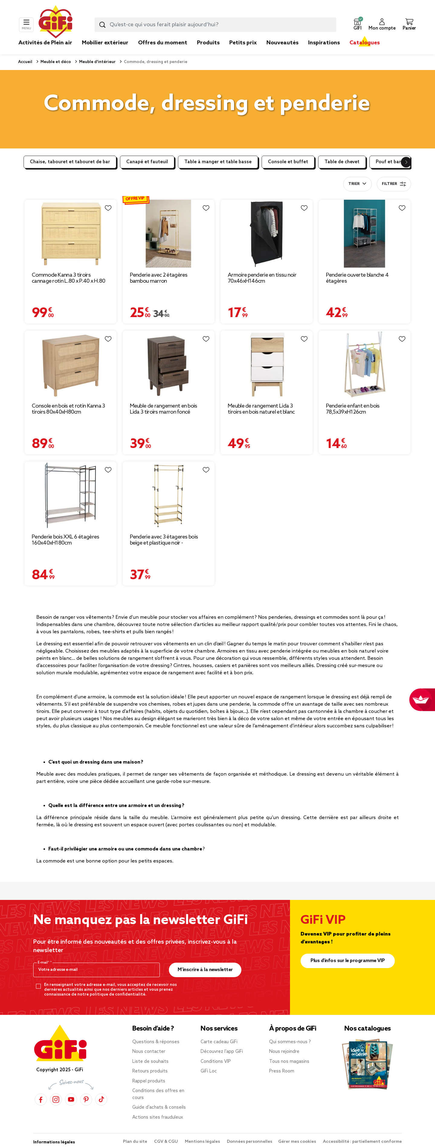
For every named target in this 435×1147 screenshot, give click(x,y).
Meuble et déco (55, 62)
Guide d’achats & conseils (159, 1107)
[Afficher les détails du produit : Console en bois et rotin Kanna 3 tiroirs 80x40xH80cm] (70, 365)
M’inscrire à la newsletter (205, 970)
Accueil (25, 62)
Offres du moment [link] (162, 43)
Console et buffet (288, 162)
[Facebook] (41, 1099)
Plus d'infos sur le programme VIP (348, 961)
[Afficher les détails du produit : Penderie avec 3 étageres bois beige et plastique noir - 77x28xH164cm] (169, 495)
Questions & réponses (155, 1042)
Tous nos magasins (289, 1061)
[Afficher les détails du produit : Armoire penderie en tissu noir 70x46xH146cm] (267, 234)
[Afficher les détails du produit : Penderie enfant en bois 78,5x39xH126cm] (365, 365)
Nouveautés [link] (282, 43)
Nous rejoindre (284, 1051)
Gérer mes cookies (297, 1141)
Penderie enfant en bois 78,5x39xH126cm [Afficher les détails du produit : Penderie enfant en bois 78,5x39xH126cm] (353, 409)
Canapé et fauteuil (147, 162)
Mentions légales (203, 1141)
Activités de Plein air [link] (45, 43)
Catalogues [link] (365, 43)
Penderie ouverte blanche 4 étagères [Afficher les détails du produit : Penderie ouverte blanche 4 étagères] (357, 278)
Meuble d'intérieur (97, 62)
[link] (208, 51)
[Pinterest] (86, 1099)
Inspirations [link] (324, 43)
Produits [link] (208, 43)
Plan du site (135, 1141)
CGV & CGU (166, 1141)
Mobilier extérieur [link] (105, 43)
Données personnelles (249, 1141)
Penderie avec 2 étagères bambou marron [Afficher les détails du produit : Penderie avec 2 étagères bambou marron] (159, 278)
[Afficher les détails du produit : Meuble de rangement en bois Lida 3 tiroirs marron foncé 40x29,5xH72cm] (169, 365)
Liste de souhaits (150, 1061)
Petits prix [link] (243, 43)
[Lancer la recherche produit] (102, 25)
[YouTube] (71, 1099)
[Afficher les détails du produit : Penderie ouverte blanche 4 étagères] (365, 234)
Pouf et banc (390, 162)
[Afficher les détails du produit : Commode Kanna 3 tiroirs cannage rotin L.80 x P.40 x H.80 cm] (70, 234)
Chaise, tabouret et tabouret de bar (70, 162)
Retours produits (150, 1071)
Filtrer (394, 184)
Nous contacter (148, 1051)
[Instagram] (56, 1099)
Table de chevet (341, 162)
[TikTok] (101, 1099)
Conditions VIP (216, 1061)
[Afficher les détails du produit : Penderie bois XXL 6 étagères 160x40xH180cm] (70, 495)
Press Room (281, 1071)
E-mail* (44, 963)
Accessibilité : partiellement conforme (362, 1141)
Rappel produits (148, 1081)
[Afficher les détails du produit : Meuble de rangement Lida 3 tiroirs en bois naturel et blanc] (267, 365)
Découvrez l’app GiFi (222, 1051)
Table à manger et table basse (218, 162)
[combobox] (215, 24)
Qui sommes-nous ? (290, 1042)
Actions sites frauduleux (157, 1117)
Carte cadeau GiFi (219, 1042)
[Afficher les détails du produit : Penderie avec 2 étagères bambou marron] (169, 234)
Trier (353, 184)
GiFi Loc (209, 1071)
